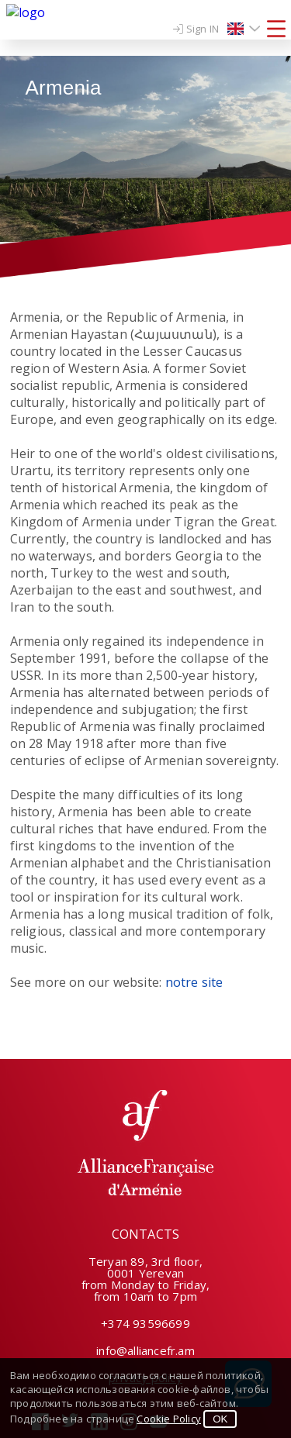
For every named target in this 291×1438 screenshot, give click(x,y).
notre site (194, 982)
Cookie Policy (169, 1419)
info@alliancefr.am (145, 1350)
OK (220, 1419)
